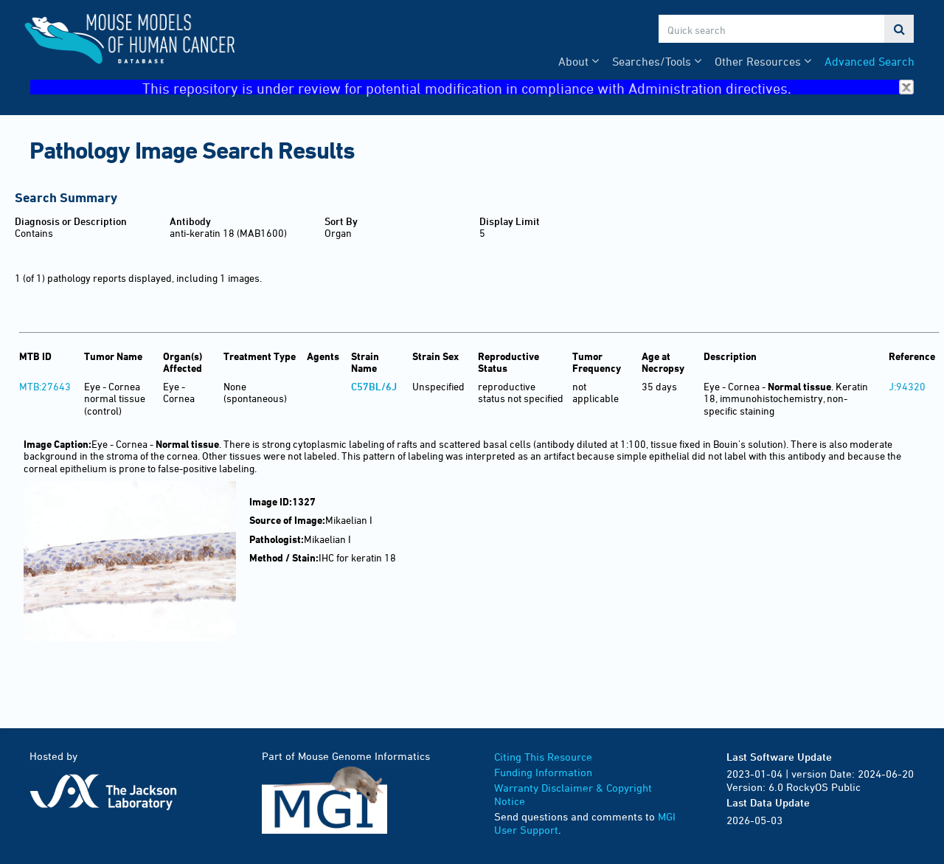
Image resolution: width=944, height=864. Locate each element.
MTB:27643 (45, 386)
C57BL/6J (374, 386)
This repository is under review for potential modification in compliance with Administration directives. (528, 87)
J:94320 (907, 386)
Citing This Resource (543, 756)
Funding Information (543, 772)
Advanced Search (869, 61)
